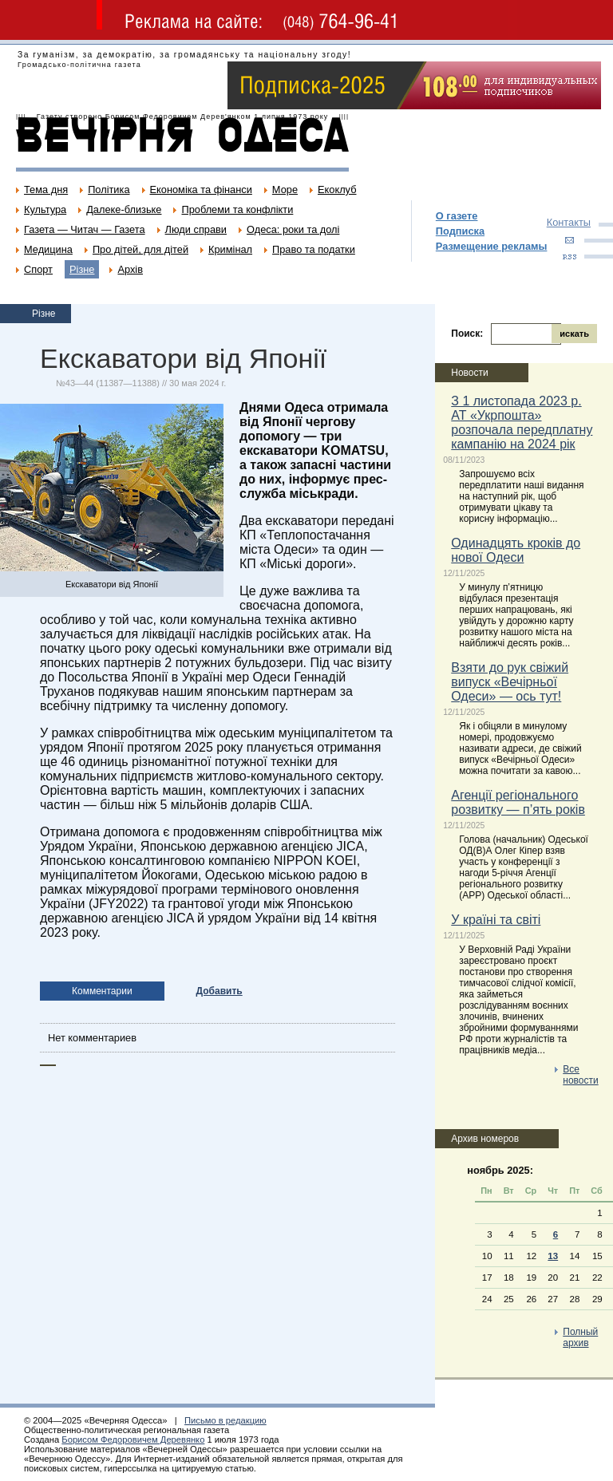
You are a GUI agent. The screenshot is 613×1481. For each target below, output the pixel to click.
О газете (457, 216)
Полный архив (580, 1337)
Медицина (48, 249)
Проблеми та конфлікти (237, 209)
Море (285, 189)
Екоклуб (337, 189)
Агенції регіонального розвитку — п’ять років (518, 802)
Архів (130, 269)
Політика (108, 189)
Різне (81, 269)
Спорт (38, 269)
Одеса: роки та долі (293, 229)
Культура (45, 209)
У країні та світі (495, 919)
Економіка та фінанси (201, 189)
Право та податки (313, 249)
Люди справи (196, 229)
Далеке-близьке (123, 209)
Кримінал (230, 249)
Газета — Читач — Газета (84, 229)
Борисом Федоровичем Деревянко (132, 1439)
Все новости (580, 1075)
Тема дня (46, 189)
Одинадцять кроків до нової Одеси (515, 550)
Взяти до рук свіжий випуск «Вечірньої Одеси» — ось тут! (509, 682)
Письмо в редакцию (225, 1420)
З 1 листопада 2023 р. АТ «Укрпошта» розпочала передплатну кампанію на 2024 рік (521, 422)
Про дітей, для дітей (140, 249)
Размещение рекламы (492, 246)
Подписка (460, 231)
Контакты (569, 222)
